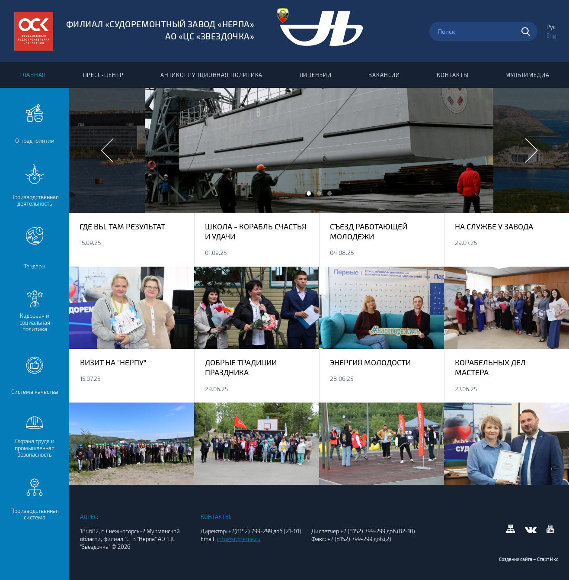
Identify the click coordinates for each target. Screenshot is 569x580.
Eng (551, 35)
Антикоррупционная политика (211, 74)
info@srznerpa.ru (238, 538)
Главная (32, 74)
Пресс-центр (103, 74)
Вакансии (384, 74)
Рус (551, 26)
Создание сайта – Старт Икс (528, 559)
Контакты (452, 74)
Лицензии (316, 74)
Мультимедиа (527, 74)
